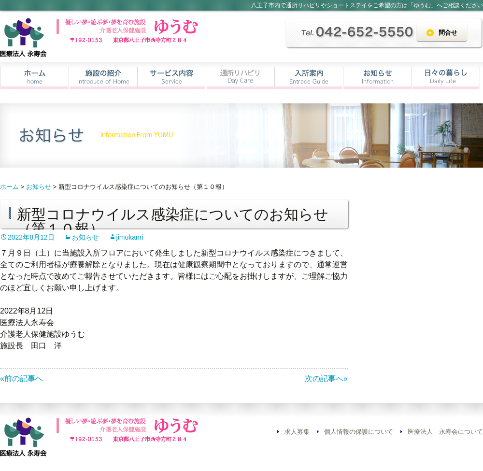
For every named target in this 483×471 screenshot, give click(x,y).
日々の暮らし (445, 78)
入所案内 (308, 78)
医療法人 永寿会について (445, 431)
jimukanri (129, 237)
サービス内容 (171, 78)
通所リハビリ (240, 78)
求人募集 (297, 431)
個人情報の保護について (358, 431)
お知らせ (377, 78)
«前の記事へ (21, 378)
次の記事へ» (326, 378)
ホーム (34, 78)
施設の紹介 (103, 78)
